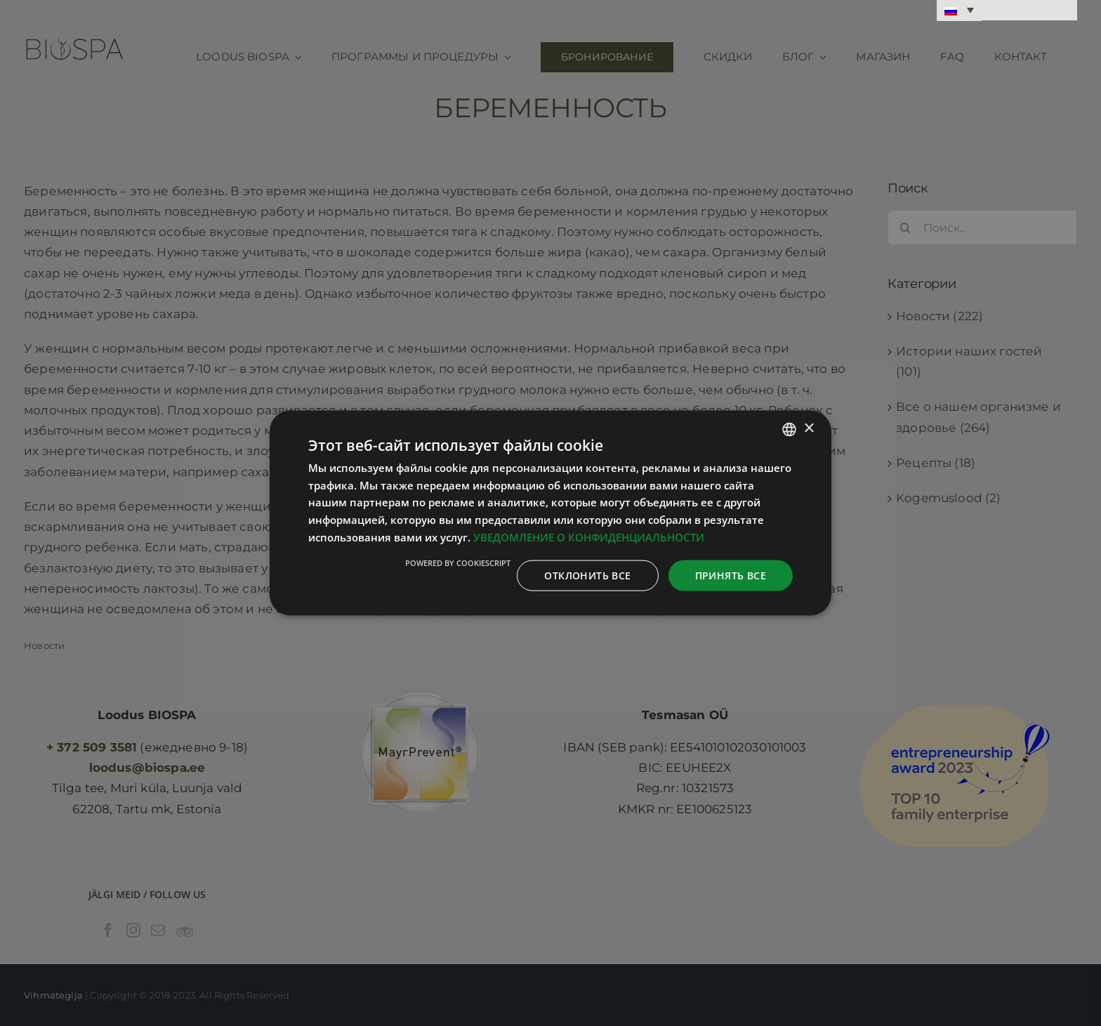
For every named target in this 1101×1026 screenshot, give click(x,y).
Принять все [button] (730, 574)
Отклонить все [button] (587, 574)
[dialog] (550, 513)
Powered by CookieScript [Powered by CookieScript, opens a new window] (457, 562)
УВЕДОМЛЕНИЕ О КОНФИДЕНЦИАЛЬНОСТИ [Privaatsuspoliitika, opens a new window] (588, 537)
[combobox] (789, 429)
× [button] (808, 428)
